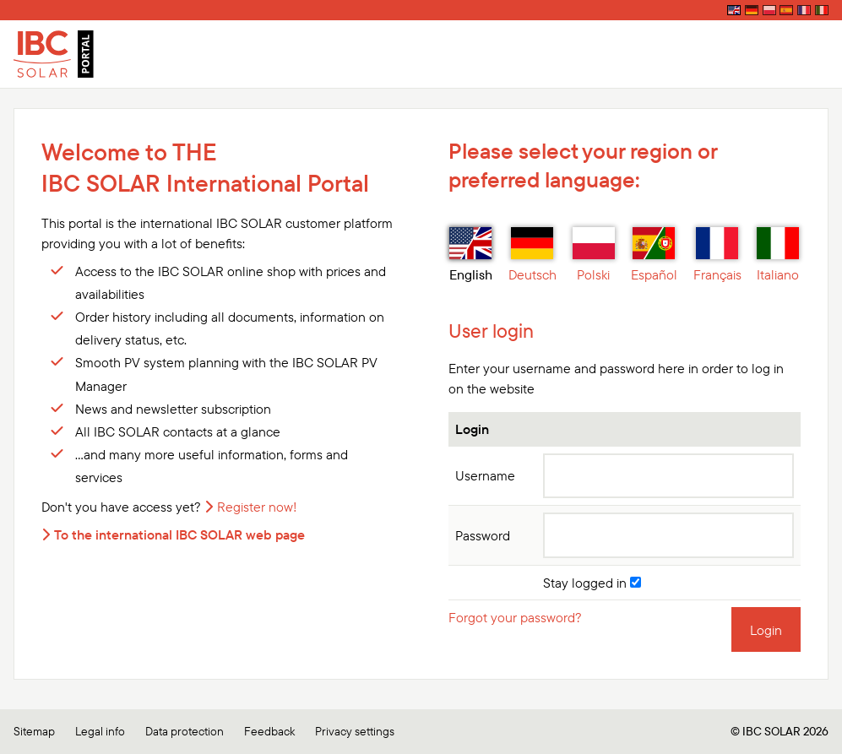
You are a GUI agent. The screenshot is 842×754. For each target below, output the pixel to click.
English (470, 255)
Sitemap (34, 731)
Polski (594, 255)
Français (717, 255)
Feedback (269, 731)
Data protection (184, 731)
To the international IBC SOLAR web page (179, 534)
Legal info (100, 731)
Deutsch (532, 255)
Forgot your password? (515, 617)
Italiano (778, 255)
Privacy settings (354, 731)
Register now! (257, 506)
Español (654, 255)
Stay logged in (592, 582)
